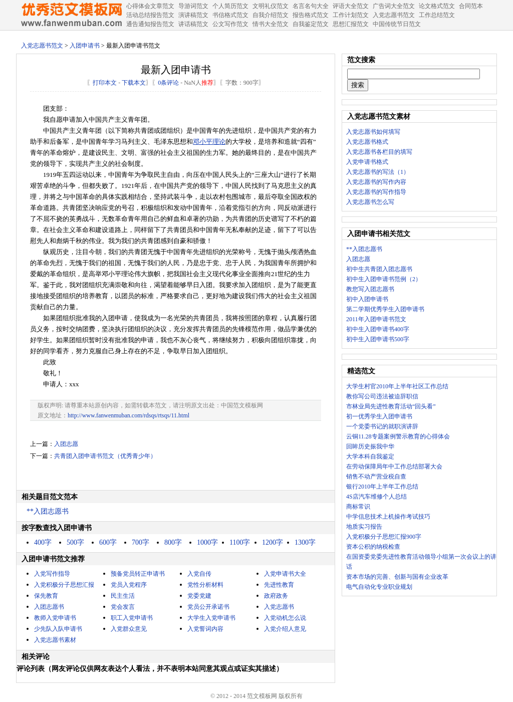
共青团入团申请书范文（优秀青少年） (105, 455)
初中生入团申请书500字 (377, 339)
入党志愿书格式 (367, 141)
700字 (140, 542)
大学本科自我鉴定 (370, 456)
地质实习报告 (364, 526)
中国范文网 (71, 15)
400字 (43, 542)
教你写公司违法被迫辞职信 (382, 396)
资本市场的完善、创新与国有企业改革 (397, 576)
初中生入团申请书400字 (377, 329)
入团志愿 (66, 443)
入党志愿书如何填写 (373, 131)
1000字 (207, 542)
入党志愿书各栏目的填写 (379, 151)
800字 (173, 542)
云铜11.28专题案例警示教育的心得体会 (398, 436)
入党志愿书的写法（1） (377, 171)
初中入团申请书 (367, 299)
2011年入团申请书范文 (376, 319)
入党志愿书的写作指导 (376, 191)
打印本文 (105, 82)
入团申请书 (85, 45)
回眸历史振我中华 (370, 446)
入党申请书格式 (367, 161)
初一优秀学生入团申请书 (379, 416)
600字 (108, 542)
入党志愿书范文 (42, 45)
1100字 (239, 542)
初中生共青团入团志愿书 (379, 269)
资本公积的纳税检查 (373, 546)
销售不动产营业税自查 (376, 476)
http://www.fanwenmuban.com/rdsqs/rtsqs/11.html (128, 415)
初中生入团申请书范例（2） (383, 279)
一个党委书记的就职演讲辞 (382, 426)
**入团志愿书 (48, 511)
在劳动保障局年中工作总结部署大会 (394, 466)
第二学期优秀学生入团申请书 (385, 309)
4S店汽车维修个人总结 (376, 496)
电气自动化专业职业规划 (379, 586)
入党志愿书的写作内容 (376, 181)
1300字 (305, 542)
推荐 (207, 82)
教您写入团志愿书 (370, 289)
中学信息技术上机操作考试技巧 (388, 516)
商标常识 (358, 506)
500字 (75, 542)
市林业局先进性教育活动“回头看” (391, 406)
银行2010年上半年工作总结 (382, 486)
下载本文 (134, 82)
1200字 (272, 542)
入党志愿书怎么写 (370, 201)
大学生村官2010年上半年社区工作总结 (397, 386)
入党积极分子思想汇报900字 (383, 536)
